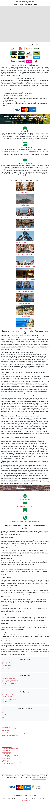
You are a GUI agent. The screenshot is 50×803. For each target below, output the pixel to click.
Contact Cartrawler (6, 752)
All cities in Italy (5, 730)
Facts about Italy (6, 753)
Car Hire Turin (5, 668)
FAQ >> (26, 95)
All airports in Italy (6, 727)
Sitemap (28, 800)
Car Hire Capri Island (7, 698)
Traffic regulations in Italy (8, 763)
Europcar (4, 714)
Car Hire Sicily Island (7, 696)
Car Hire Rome (5, 663)
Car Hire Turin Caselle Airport (9, 683)
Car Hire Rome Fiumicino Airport (10, 680)
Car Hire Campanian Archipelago (10, 694)
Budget (3, 716)
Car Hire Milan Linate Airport (9, 685)
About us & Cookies (7, 747)
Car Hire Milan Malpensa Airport (9, 678)
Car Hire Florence (6, 665)
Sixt (3, 717)
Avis (3, 711)
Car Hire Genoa (6, 667)
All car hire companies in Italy (9, 728)
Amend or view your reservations (10, 748)
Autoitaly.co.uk (25, 1)
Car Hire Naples (6, 662)
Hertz (3, 712)
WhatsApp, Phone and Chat (39, 779)
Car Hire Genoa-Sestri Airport (9, 681)
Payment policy (5, 760)
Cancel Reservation (6, 750)
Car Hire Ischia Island (7, 701)
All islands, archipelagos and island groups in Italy (14, 733)
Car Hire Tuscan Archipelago (9, 699)
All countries (5, 732)
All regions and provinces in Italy (10, 735)
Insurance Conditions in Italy (9, 757)
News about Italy (6, 758)
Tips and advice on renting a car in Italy (11, 761)
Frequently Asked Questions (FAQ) (10, 755)
